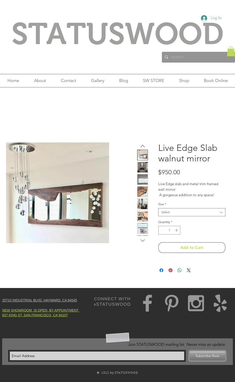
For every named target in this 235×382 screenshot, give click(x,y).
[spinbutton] (169, 230)
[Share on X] (189, 270)
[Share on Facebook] (161, 270)
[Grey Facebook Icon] (147, 303)
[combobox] (191, 212)
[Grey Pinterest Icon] (171, 303)
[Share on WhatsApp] (179, 270)
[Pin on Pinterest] (170, 270)
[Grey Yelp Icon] (220, 303)
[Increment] (177, 230)
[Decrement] (162, 230)
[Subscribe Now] (207, 356)
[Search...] (198, 57)
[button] (231, 51)
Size (162, 204)
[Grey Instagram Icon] (196, 303)
